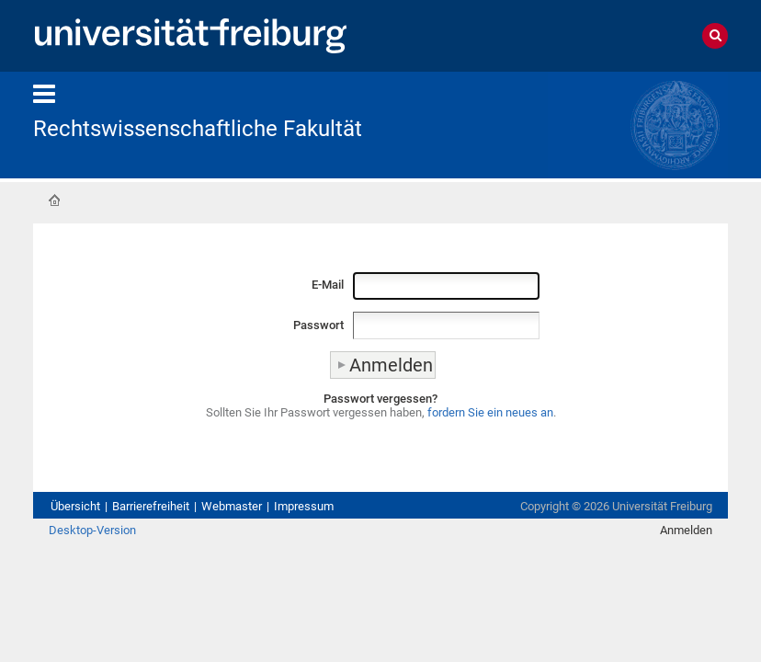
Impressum (304, 506)
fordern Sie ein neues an (490, 412)
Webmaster (231, 506)
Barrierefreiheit (150, 506)
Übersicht (75, 506)
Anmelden (686, 530)
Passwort (318, 325)
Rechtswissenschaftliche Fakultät (197, 129)
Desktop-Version (92, 530)
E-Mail (328, 284)
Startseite (54, 200)
